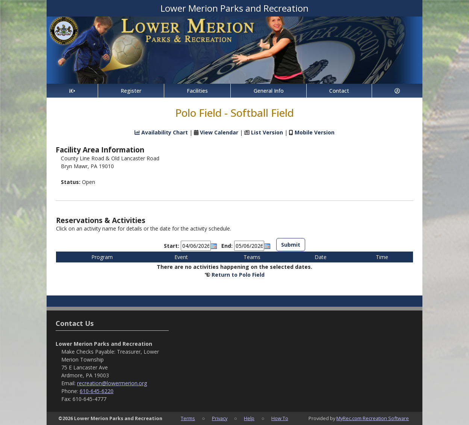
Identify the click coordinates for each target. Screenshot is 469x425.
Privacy (219, 418)
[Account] (397, 91)
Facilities (197, 90)
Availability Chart (161, 132)
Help (249, 418)
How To (279, 418)
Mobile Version (314, 132)
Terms (188, 418)
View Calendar (219, 132)
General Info (269, 90)
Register (131, 90)
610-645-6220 (96, 391)
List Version (267, 132)
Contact (339, 90)
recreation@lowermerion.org (112, 383)
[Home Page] (72, 91)
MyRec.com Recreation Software (372, 418)
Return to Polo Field (238, 274)
